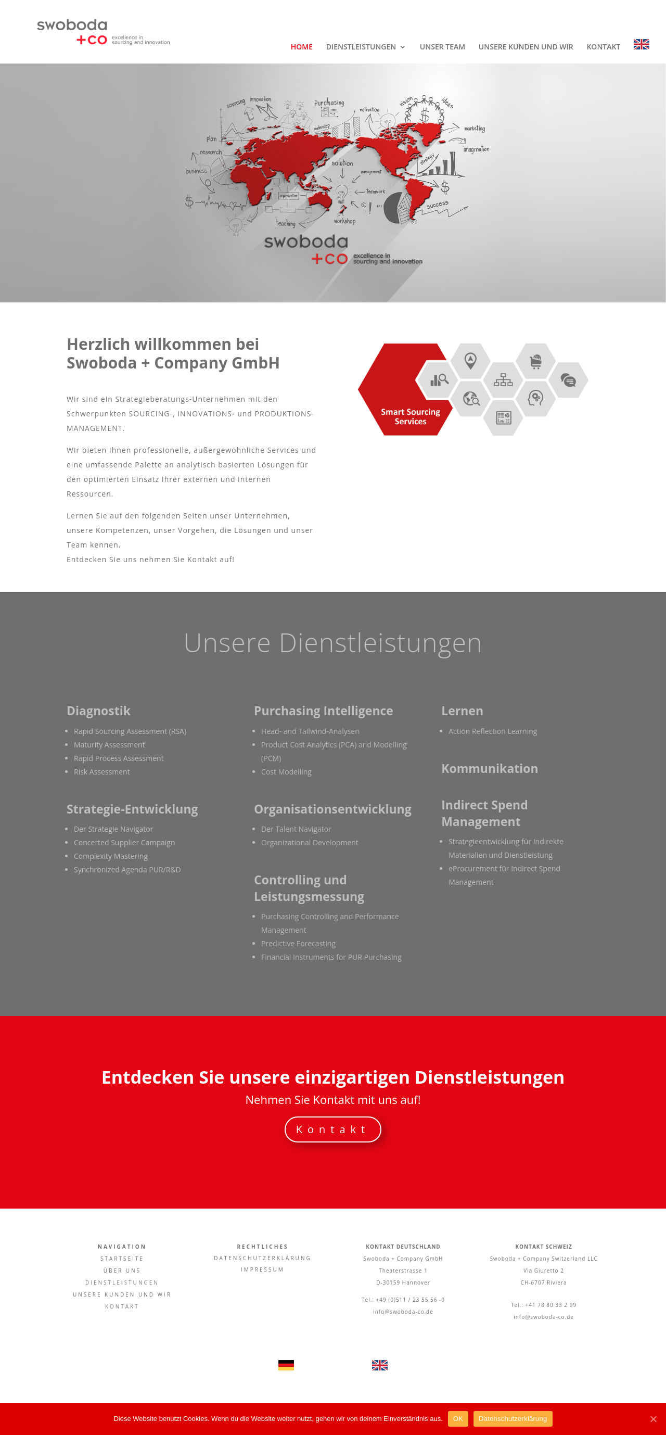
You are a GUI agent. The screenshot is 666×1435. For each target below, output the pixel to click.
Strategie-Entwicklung (132, 809)
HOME (302, 47)
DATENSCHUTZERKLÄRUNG (263, 1258)
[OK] (653, 1419)
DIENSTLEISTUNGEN (361, 47)
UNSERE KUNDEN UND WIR (526, 47)
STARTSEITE (122, 1258)
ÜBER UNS (122, 1270)
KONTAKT (603, 47)
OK (458, 1419)
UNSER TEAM (442, 47)
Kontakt (333, 1129)
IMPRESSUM (263, 1269)
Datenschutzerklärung (513, 1419)
